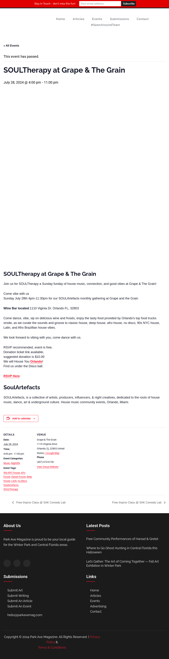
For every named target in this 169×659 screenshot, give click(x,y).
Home (60, 19)
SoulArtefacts (10, 485)
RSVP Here (11, 376)
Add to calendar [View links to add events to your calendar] (21, 418)
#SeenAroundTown (105, 25)
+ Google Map (51, 453)
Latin (14, 480)
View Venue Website (47, 466)
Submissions (119, 19)
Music (6, 463)
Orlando (36, 361)
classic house (18, 476)
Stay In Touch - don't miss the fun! (54, 3)
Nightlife (15, 463)
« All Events (11, 45)
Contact (143, 19)
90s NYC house (11, 472)
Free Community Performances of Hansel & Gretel (122, 539)
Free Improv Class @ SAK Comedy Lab (40, 502)
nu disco (22, 480)
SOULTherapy (10, 489)
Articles (78, 19)
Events (97, 19)
